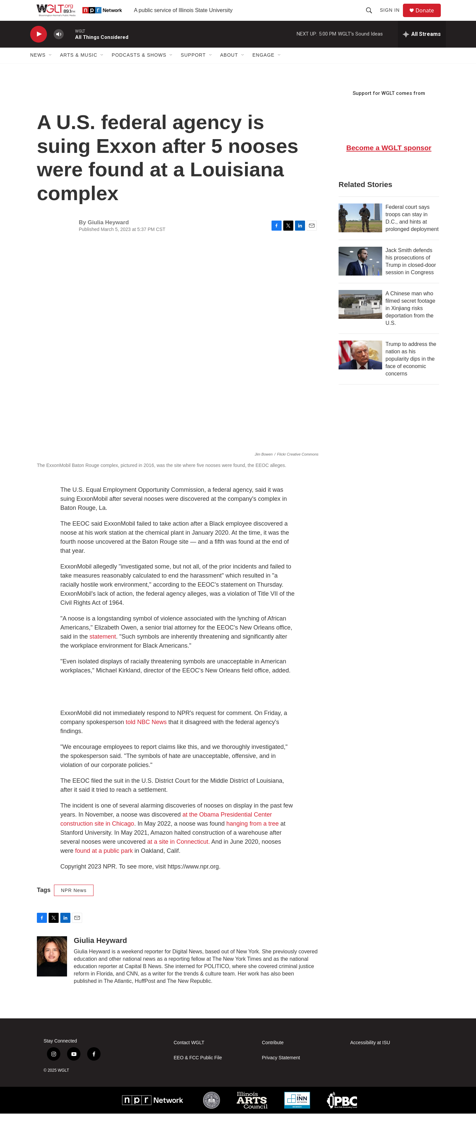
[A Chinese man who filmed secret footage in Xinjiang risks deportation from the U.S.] (360, 318)
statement (103, 651)
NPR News (73, 904)
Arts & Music (78, 69)
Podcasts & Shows (139, 69)
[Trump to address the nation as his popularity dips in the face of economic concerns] (360, 369)
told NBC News (146, 736)
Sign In (393, 17)
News (38, 69)
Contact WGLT (189, 1057)
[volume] (58, 48)
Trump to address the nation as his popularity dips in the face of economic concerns (410, 373)
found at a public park (104, 865)
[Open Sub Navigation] (50, 69)
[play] (38, 49)
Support (193, 69)
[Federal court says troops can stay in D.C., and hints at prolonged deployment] (360, 232)
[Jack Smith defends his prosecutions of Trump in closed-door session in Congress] (360, 275)
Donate (428, 17)
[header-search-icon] (372, 17)
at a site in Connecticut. (179, 856)
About (229, 69)
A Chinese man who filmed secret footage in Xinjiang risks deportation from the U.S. (410, 322)
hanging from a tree (252, 838)
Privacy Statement (281, 1072)
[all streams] (422, 48)
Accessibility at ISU (370, 1057)
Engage (263, 69)
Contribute (273, 1057)
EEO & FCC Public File (198, 1072)
